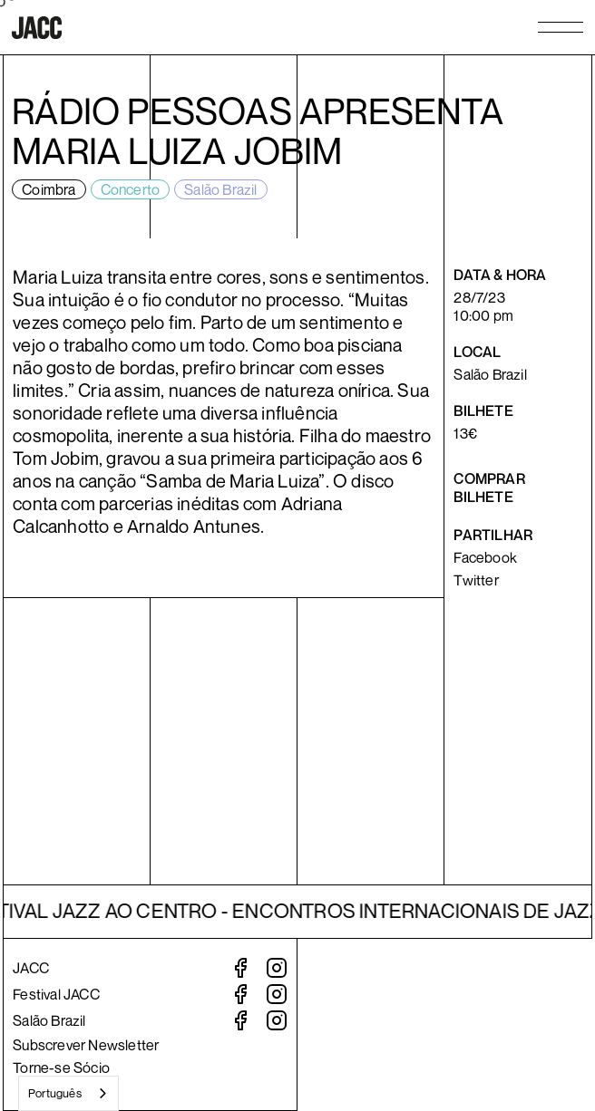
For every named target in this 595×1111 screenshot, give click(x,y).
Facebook (485, 557)
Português (55, 1093)
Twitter (476, 580)
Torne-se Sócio (61, 1067)
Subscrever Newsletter (86, 1045)
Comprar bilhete (489, 487)
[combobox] (68, 1093)
